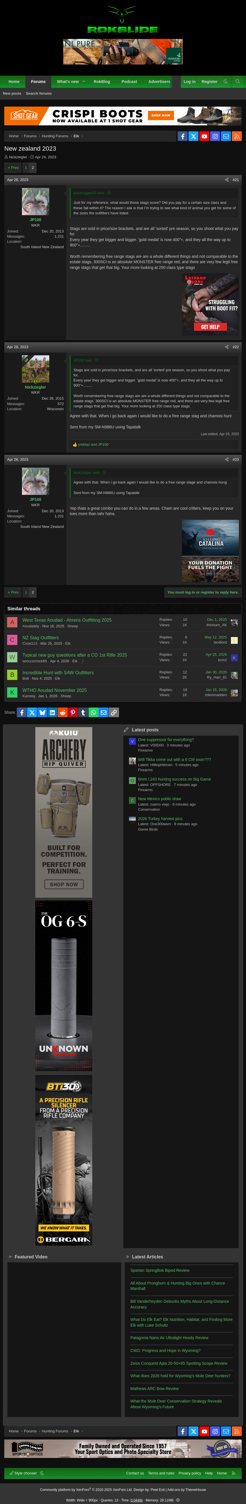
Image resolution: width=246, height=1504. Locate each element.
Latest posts (145, 729)
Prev (15, 167)
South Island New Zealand (42, 247)
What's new (68, 81)
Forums (38, 81)
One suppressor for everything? (166, 739)
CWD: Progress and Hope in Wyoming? (165, 1350)
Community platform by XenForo (86, 1490)
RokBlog (102, 81)
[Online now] (35, 381)
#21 (236, 180)
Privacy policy (190, 1473)
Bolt (25, 678)
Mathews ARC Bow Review (154, 1388)
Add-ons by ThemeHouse (186, 1490)
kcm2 (222, 660)
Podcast (129, 81)
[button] (83, 82)
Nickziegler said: (87, 472)
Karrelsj (28, 696)
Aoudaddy (30, 626)
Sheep (72, 626)
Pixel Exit (158, 1490)
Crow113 (29, 643)
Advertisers (159, 81)
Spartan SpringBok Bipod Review (159, 1270)
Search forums (39, 93)
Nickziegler (18, 157)
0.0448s (137, 1500)
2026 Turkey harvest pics (160, 818)
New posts (12, 93)
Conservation (149, 809)
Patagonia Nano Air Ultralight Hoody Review (169, 1337)
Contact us (135, 1473)
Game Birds (148, 829)
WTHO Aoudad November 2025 (54, 690)
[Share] (227, 180)
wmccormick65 (34, 661)
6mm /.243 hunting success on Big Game (174, 779)
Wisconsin (55, 409)
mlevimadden (216, 695)
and (93, 444)
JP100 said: (83, 360)
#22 (236, 347)
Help (209, 1473)
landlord (220, 642)
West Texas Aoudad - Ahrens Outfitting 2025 (67, 620)
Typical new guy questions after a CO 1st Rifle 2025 (74, 655)
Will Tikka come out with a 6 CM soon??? (174, 759)
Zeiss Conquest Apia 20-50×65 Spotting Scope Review (178, 1363)
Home (14, 81)
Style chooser (24, 1473)
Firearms (145, 750)
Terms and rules (161, 1473)
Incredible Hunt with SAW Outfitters (58, 672)
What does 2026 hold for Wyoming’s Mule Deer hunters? (180, 1376)
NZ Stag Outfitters (40, 637)
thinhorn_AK (216, 625)
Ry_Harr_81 (217, 677)
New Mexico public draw (159, 798)
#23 (236, 459)
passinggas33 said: (89, 193)
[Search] (237, 82)
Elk (67, 643)
